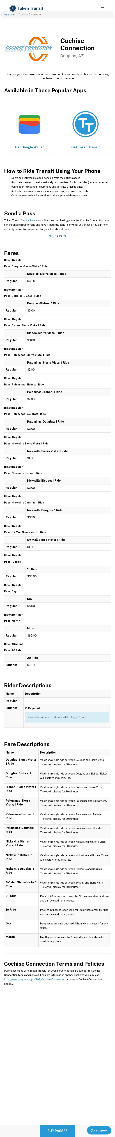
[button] (102, 8)
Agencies (9, 14)
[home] (26, 8)
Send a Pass (28, 220)
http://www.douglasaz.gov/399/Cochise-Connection (34, 979)
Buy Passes (57, 1131)
